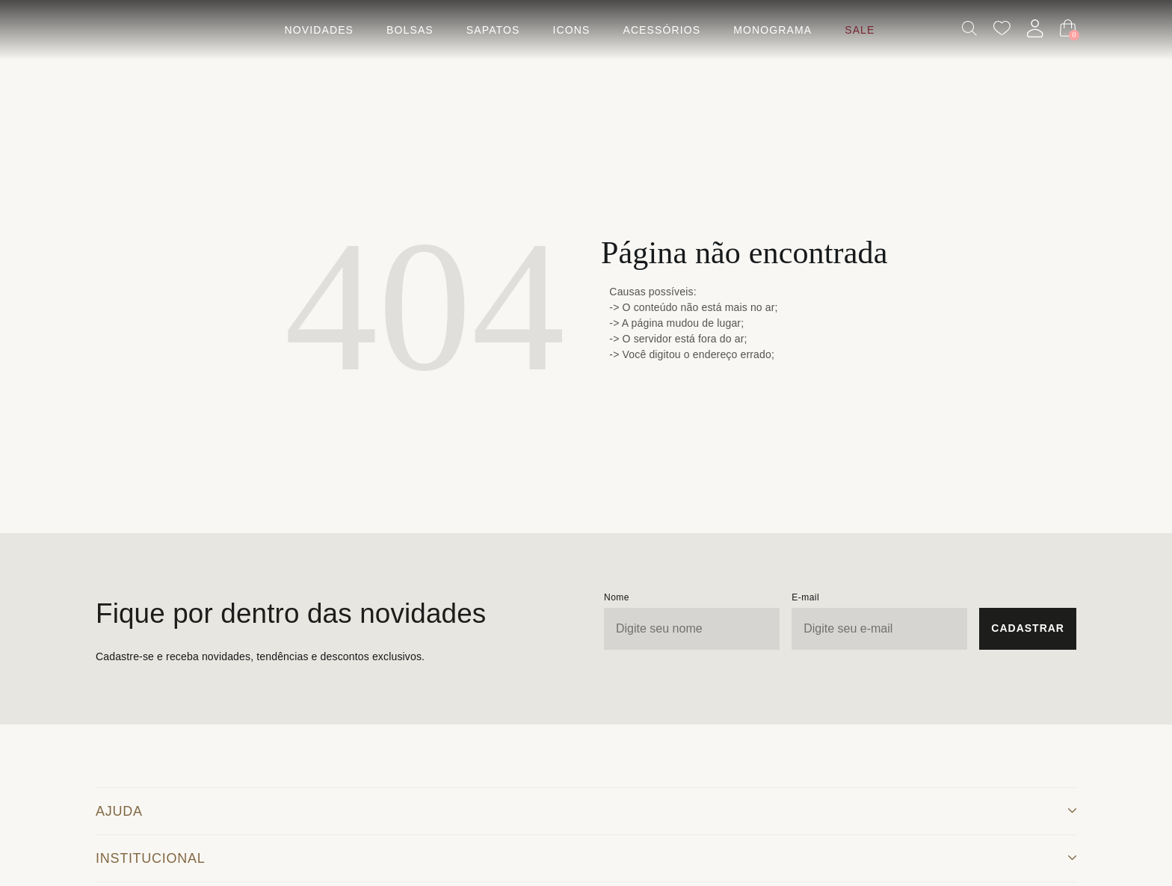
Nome (616, 597)
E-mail (805, 597)
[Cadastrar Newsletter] (1027, 629)
